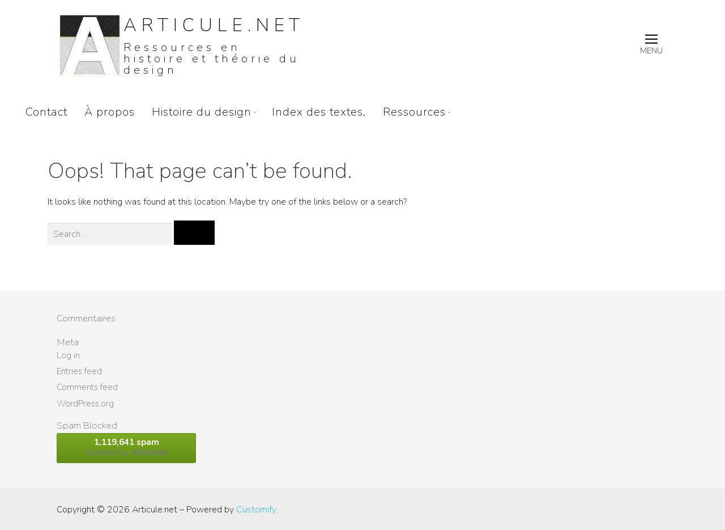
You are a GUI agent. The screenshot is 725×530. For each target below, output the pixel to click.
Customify (256, 509)
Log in (68, 355)
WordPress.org (85, 403)
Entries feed (79, 371)
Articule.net (214, 25)
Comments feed (87, 387)
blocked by (126, 447)
